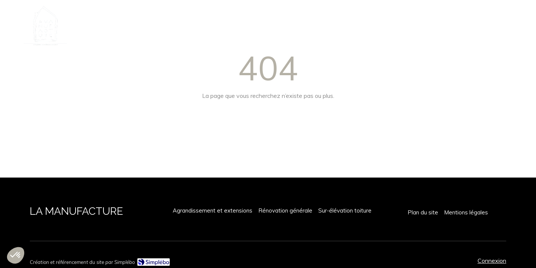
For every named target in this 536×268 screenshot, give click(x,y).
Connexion (492, 260)
